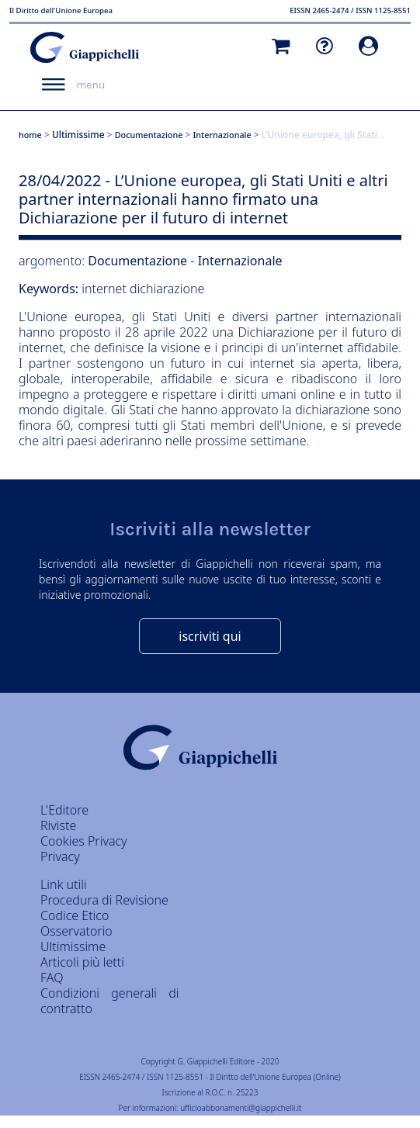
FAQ (51, 977)
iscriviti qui (210, 636)
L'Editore (64, 809)
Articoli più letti (82, 962)
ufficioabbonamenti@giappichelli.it (240, 1107)
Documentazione (149, 134)
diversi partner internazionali (316, 316)
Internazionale (222, 134)
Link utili (63, 884)
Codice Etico (74, 915)
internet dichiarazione (143, 288)
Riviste (58, 825)
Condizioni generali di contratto (109, 1000)
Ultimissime (78, 134)
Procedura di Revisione (104, 899)
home (30, 134)
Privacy (60, 856)
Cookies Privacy (83, 840)
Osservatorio (76, 930)
